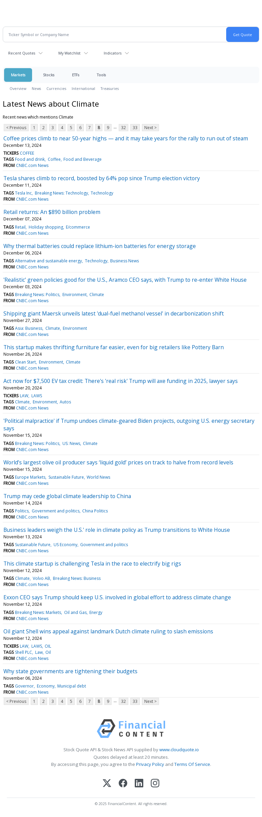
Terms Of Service (192, 764)
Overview (18, 88)
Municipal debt (71, 686)
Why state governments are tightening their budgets (70, 671)
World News (98, 477)
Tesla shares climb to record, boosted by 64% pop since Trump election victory (101, 178)
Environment (74, 294)
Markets (18, 74)
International (83, 88)
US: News (71, 443)
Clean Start (25, 362)
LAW (24, 396)
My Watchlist (69, 53)
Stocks (48, 74)
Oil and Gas (75, 612)
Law (39, 652)
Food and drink (30, 159)
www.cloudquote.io (179, 749)
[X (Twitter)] (107, 783)
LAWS (36, 396)
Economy (46, 686)
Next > (150, 127)
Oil (48, 652)
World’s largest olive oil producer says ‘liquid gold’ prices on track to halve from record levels (118, 462)
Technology (102, 193)
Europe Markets (30, 477)
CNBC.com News (32, 165)
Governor (24, 686)
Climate (96, 294)
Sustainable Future (66, 477)
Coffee (54, 159)
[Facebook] (123, 783)
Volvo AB (41, 578)
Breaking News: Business (77, 578)
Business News (124, 261)
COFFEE (27, 153)
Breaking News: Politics (37, 294)
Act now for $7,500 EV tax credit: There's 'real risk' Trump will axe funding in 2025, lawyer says (120, 381)
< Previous (16, 127)
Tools (101, 74)
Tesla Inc (23, 193)
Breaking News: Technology (61, 193)
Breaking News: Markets (38, 612)
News (36, 88)
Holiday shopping (46, 227)
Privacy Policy (150, 764)
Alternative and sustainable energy (48, 261)
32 (123, 127)
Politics (22, 511)
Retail (20, 227)
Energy (95, 612)
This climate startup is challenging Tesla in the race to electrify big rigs (92, 563)
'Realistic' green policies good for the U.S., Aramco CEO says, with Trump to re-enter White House (125, 279)
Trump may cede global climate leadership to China (67, 496)
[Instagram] (155, 783)
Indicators (112, 53)
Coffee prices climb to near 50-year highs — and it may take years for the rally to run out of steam (125, 138)
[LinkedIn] (139, 783)
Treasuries (110, 88)
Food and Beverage (82, 159)
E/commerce (78, 227)
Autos (65, 402)
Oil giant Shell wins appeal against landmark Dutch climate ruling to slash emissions (108, 631)
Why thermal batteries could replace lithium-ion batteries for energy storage (99, 246)
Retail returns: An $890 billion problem (51, 212)
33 (135, 127)
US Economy (65, 545)
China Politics (95, 511)
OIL (48, 646)
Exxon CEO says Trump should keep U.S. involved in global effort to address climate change (117, 597)
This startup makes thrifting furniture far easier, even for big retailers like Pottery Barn (113, 347)
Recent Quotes (21, 53)
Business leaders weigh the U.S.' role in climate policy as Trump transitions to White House (116, 530)
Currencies (56, 88)
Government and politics (55, 511)
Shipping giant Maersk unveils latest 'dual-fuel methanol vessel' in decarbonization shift (113, 313)
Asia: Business (28, 328)
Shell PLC (23, 652)
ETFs (75, 74)
